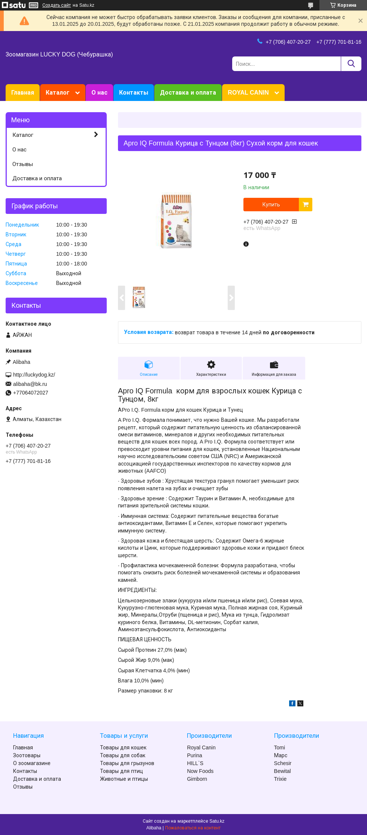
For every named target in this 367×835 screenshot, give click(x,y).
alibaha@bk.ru (30, 384)
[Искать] (351, 63)
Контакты (133, 92)
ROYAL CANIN (248, 92)
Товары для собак (122, 755)
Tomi (279, 747)
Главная (22, 92)
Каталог (58, 92)
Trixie (280, 779)
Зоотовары (26, 755)
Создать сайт (56, 5)
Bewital (282, 771)
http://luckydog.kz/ (34, 375)
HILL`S (195, 763)
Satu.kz (216, 821)
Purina (194, 755)
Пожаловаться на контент (193, 828)
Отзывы (22, 164)
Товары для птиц (121, 771)
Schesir (283, 763)
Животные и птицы (124, 779)
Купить (271, 205)
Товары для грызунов (127, 763)
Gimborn (197, 779)
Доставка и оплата (188, 92)
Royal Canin (201, 747)
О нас (99, 92)
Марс (280, 755)
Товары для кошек (123, 747)
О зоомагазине (32, 763)
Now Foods (200, 771)
